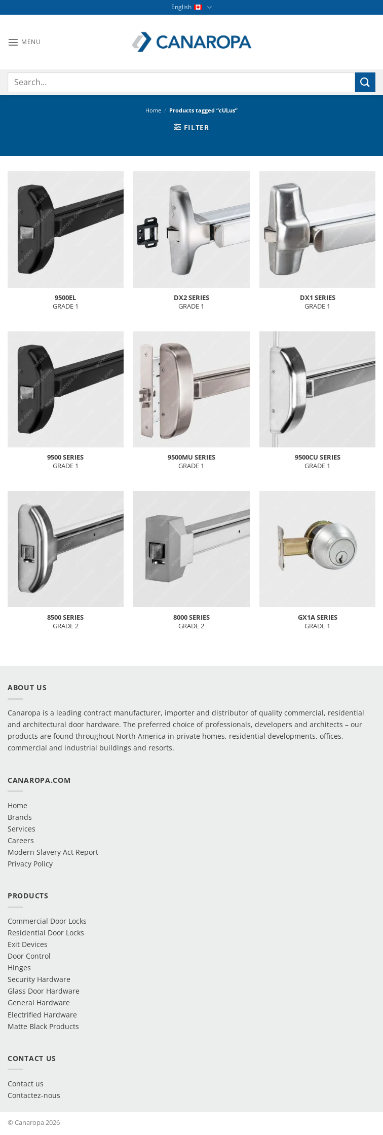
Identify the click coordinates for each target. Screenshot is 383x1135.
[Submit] (365, 82)
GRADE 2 (65, 621)
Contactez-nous (34, 1095)
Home (153, 110)
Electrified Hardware (42, 1014)
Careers (21, 840)
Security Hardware (39, 979)
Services (21, 829)
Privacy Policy (30, 863)
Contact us (26, 1083)
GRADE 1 (66, 302)
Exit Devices (28, 944)
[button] (24, 42)
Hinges (19, 967)
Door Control (29, 956)
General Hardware (39, 1002)
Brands (20, 817)
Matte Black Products (43, 1026)
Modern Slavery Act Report (53, 852)
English (191, 7)
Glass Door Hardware (44, 991)
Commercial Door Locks (47, 921)
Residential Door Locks (46, 932)
